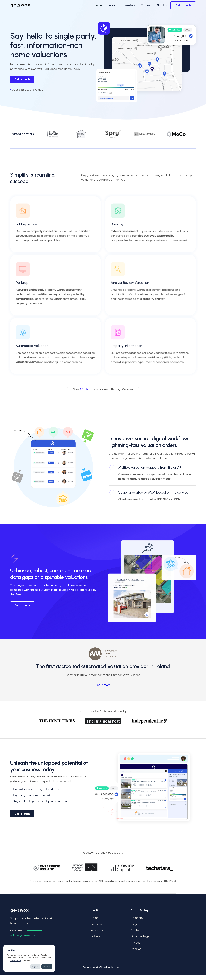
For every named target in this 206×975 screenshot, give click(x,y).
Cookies (136, 949)
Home (95, 917)
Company (137, 917)
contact (136, 930)
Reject (35, 966)
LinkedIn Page (140, 936)
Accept (47, 966)
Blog (134, 924)
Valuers (96, 936)
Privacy (135, 942)
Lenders (96, 924)
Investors (97, 930)
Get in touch (22, 79)
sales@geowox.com (23, 935)
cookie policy (15, 961)
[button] (97, 5)
